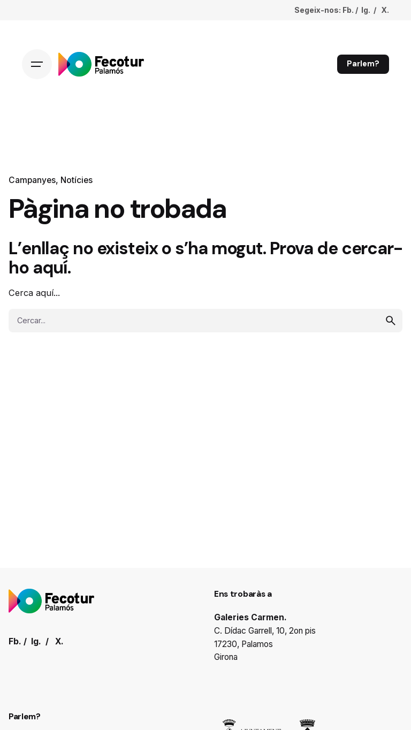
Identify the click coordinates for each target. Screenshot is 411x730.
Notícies (76, 180)
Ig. (365, 9)
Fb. (348, 9)
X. (385, 9)
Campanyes (32, 180)
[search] (390, 320)
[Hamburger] (37, 64)
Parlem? (363, 63)
